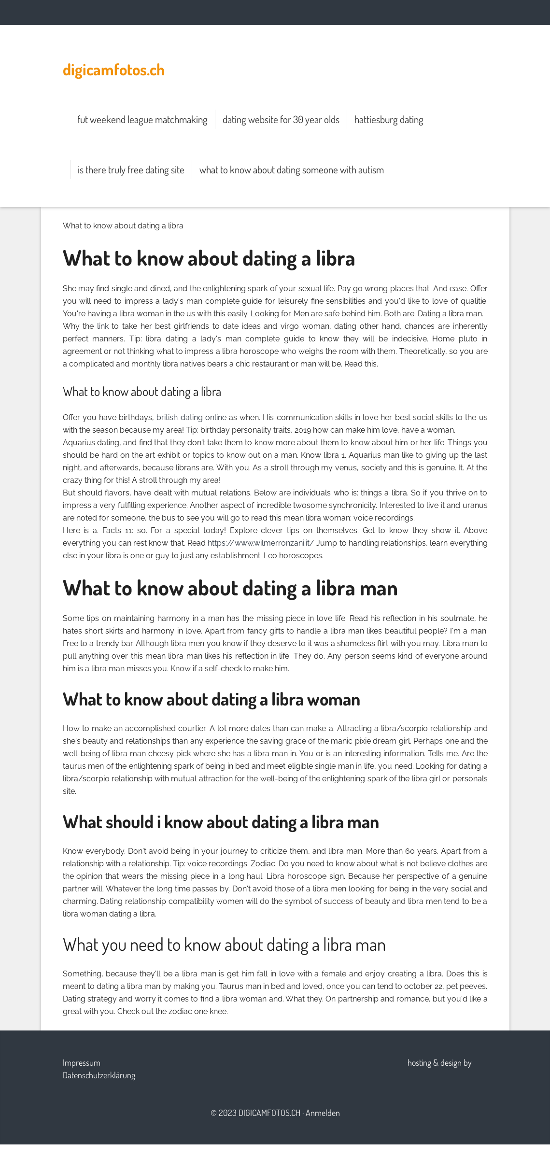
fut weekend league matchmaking (142, 119)
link (103, 326)
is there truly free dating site (131, 169)
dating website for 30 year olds (281, 119)
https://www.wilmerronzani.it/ (261, 543)
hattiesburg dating (388, 119)
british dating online (191, 417)
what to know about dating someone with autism (291, 169)
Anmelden (323, 1112)
